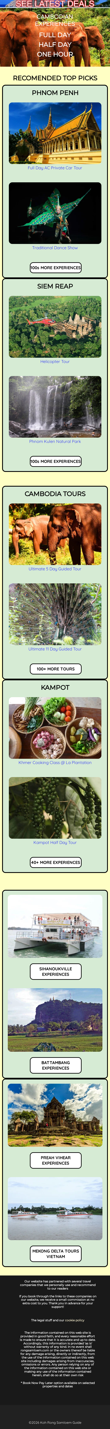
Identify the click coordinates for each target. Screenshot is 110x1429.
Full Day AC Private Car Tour (55, 167)
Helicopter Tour (55, 361)
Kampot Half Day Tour (55, 842)
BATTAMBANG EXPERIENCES (55, 1065)
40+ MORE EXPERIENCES (55, 862)
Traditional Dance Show (55, 247)
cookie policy (74, 1320)
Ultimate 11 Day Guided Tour (55, 649)
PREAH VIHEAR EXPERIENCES (56, 1160)
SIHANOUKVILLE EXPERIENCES (55, 971)
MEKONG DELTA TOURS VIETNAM (55, 1253)
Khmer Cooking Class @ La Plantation (55, 762)
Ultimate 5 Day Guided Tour (55, 568)
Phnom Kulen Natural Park (55, 441)
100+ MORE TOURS (56, 668)
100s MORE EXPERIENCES (55, 267)
